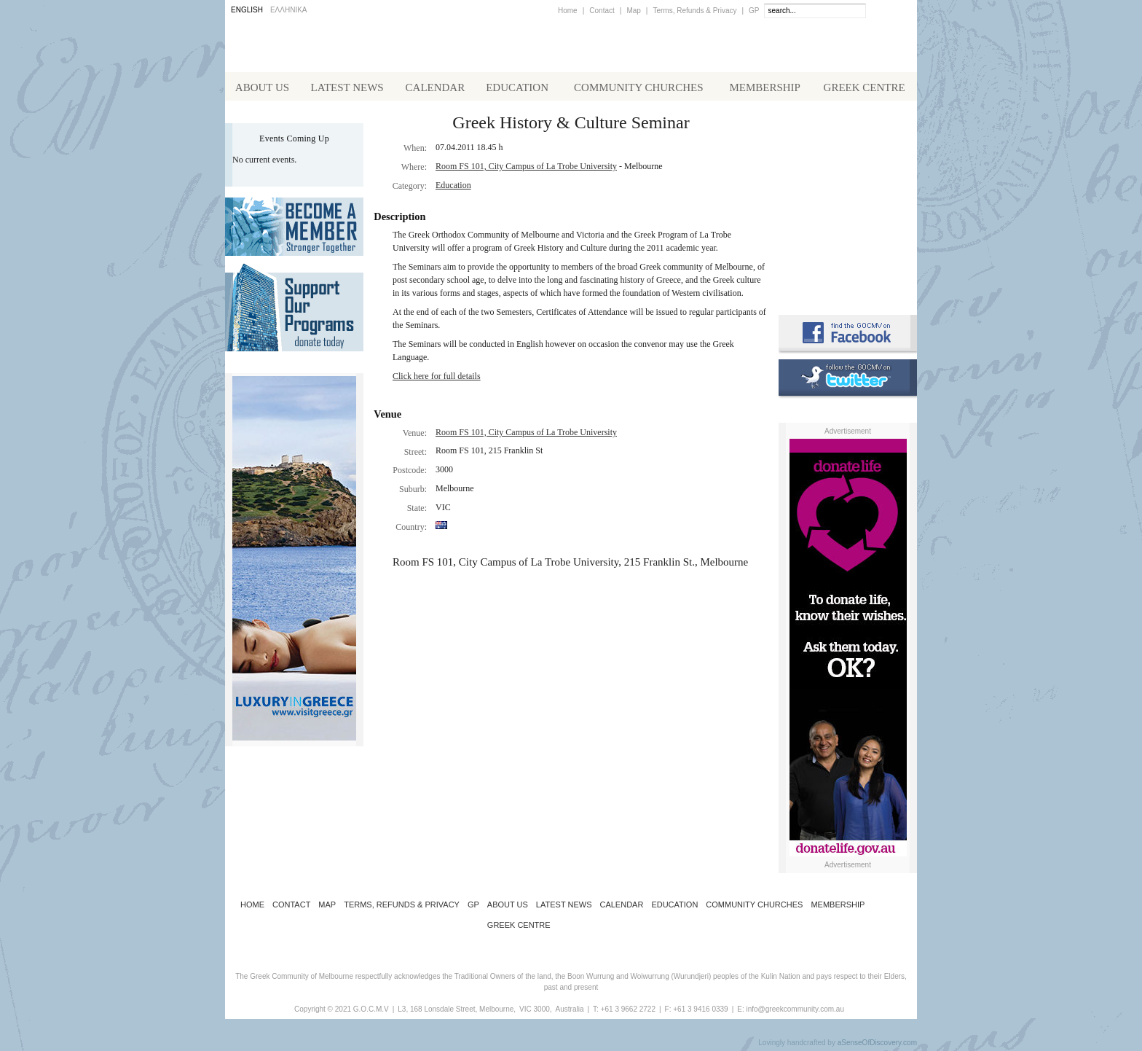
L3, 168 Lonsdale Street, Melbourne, (457, 1012)
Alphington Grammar (848, 142)
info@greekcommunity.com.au (794, 1012)
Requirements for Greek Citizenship (848, 271)
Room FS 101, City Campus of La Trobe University (526, 169)
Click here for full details (437, 379)
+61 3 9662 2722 (628, 1012)
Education (453, 188)
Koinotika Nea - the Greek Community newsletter (848, 203)
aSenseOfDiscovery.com (877, 1046)
